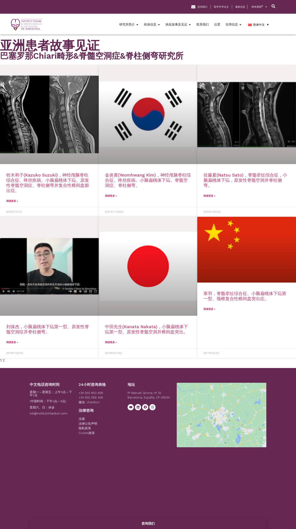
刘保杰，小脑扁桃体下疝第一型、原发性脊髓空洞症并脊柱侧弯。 (47, 329)
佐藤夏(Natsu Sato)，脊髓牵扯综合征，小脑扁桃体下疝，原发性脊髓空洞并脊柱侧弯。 (245, 180)
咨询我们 (148, 523)
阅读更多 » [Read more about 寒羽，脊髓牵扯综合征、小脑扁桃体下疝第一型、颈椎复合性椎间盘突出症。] (209, 309)
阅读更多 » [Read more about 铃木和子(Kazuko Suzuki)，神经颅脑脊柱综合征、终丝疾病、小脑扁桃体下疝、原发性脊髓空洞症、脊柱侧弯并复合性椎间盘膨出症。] (12, 201)
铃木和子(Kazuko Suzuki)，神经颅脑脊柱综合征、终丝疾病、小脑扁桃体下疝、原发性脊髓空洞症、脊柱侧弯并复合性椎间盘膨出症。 (47, 182)
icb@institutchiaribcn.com (48, 413)
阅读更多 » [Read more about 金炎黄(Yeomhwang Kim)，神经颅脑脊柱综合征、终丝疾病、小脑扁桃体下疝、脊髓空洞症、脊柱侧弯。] (111, 195)
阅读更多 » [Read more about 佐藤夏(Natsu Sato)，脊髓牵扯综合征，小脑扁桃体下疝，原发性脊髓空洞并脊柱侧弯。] (209, 195)
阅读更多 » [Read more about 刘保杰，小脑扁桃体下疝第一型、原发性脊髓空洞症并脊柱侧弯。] (12, 342)
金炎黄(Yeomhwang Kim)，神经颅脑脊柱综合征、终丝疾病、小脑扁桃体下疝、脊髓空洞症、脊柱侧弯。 (148, 180)
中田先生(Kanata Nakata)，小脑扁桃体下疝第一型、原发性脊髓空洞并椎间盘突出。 (146, 329)
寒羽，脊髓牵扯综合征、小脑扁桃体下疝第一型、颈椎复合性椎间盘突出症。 (244, 296)
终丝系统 (259, 7)
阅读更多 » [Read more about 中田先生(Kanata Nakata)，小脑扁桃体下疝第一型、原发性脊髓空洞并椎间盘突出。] (111, 342)
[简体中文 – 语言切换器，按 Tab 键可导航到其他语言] (258, 24)
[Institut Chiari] (221, 414)
